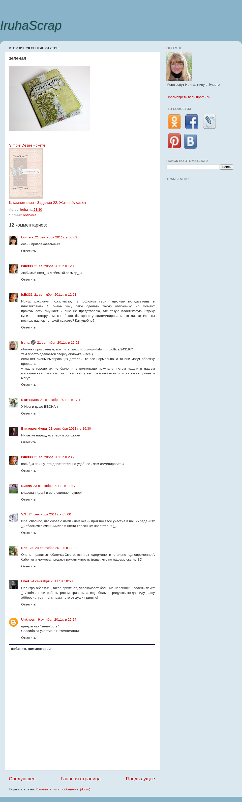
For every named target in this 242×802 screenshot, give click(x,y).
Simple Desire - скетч (27, 145)
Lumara (27, 237)
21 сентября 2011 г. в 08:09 (56, 237)
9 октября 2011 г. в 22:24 (57, 619)
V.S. (24, 514)
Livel (25, 581)
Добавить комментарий (31, 649)
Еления (27, 548)
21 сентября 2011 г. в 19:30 (70, 428)
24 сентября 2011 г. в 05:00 (50, 514)
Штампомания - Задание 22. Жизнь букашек (47, 203)
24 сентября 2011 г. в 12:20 (56, 548)
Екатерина (30, 400)
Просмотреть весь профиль (188, 97)
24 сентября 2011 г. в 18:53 (52, 581)
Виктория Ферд (34, 428)
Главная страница (81, 778)
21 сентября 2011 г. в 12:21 (55, 294)
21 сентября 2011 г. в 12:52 (58, 342)
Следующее (22, 778)
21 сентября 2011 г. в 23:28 (55, 457)
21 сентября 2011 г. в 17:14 (61, 400)
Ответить (28, 251)
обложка (29, 215)
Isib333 (27, 266)
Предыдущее (140, 778)
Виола (26, 486)
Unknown (29, 619)
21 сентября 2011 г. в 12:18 (55, 266)
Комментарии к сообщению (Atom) (63, 789)
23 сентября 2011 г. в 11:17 (54, 486)
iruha (25, 342)
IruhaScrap (31, 25)
